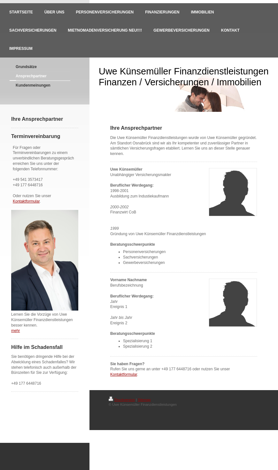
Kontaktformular (26, 201)
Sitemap (144, 400)
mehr (15, 330)
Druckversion (122, 400)
